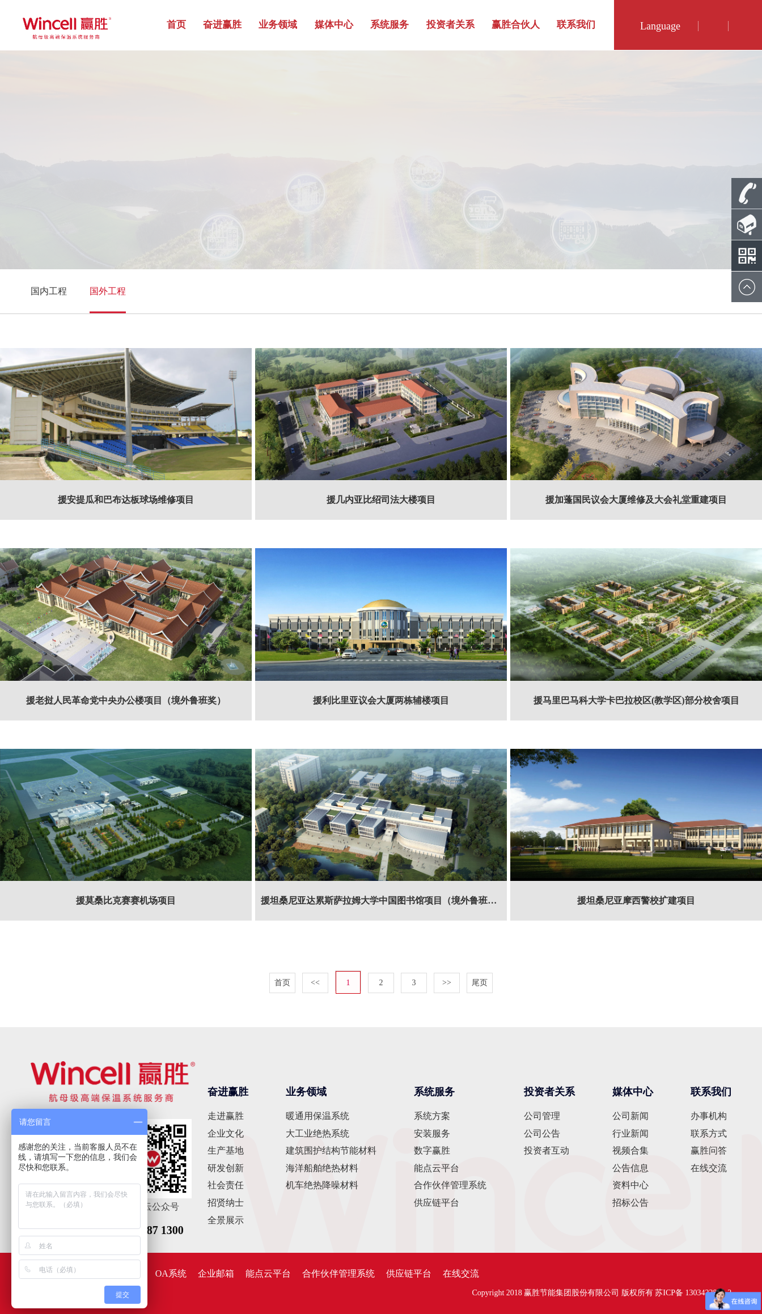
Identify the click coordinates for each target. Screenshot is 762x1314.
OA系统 (171, 1273)
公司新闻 (630, 1116)
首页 (176, 24)
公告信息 (630, 1168)
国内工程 (49, 291)
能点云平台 (436, 1168)
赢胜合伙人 (516, 24)
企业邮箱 (216, 1273)
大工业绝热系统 (317, 1133)
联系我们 (576, 24)
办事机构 (709, 1116)
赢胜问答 (709, 1150)
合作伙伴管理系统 (450, 1185)
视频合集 (630, 1150)
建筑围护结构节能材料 (331, 1150)
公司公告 (542, 1133)
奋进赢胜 (222, 24)
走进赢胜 (226, 1116)
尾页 (480, 982)
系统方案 (432, 1116)
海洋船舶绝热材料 (322, 1168)
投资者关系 (450, 24)
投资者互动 (546, 1150)
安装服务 (432, 1133)
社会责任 (226, 1185)
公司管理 (542, 1116)
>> (446, 982)
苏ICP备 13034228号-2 (693, 1292)
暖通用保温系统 (317, 1116)
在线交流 (709, 1168)
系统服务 (389, 24)
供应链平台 (436, 1202)
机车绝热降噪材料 (322, 1185)
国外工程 (108, 291)
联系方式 (709, 1133)
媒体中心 (334, 24)
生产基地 (226, 1150)
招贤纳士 (226, 1202)
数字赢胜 (432, 1150)
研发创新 (226, 1168)
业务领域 (278, 24)
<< (315, 982)
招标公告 (630, 1202)
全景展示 (226, 1220)
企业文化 (226, 1133)
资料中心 (630, 1185)
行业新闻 (630, 1133)
